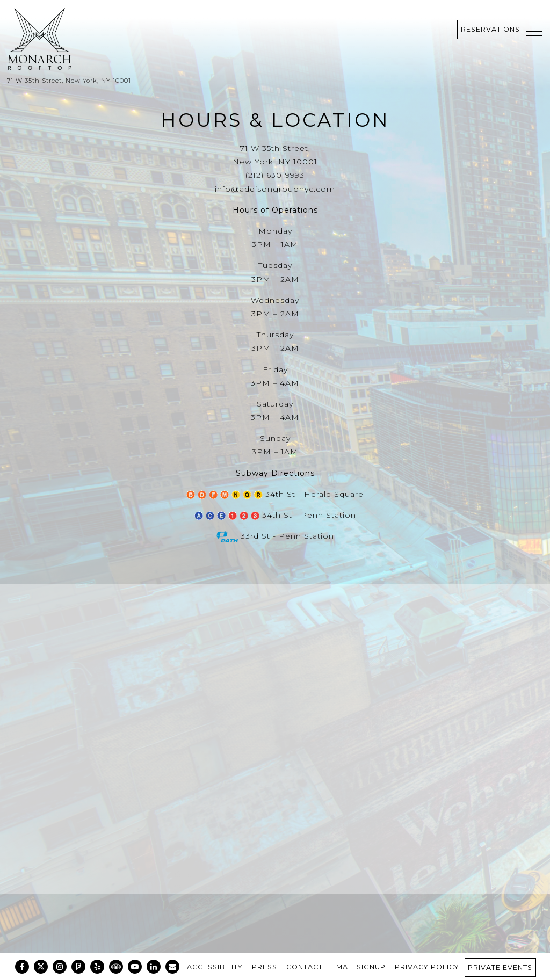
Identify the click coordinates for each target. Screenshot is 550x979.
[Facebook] (22, 967)
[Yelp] (97, 967)
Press (264, 967)
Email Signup (358, 967)
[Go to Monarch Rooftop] (275, 80)
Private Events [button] (500, 967)
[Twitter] (41, 967)
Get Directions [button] (275, 884)
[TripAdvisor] (116, 967)
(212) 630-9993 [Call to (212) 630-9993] (275, 175)
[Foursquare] (78, 967)
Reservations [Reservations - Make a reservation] (490, 29)
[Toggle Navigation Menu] (534, 36)
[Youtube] (135, 967)
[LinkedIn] (154, 967)
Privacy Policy (427, 967)
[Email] (172, 967)
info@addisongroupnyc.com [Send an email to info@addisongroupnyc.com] (275, 189)
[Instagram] (60, 967)
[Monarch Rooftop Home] (101, 39)
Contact (304, 967)
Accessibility (215, 967)
